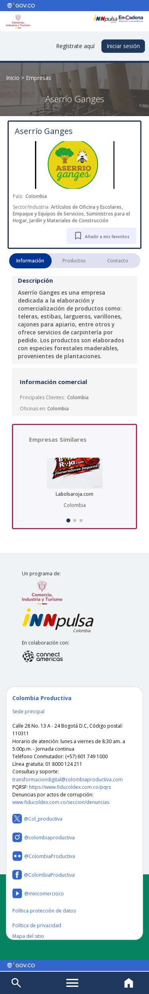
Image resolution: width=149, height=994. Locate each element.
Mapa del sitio (28, 936)
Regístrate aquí (75, 46)
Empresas (38, 78)
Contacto (117, 260)
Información (30, 260)
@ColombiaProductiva (43, 856)
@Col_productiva (37, 818)
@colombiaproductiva (43, 837)
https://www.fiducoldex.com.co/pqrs (70, 787)
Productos (74, 260)
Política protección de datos (44, 910)
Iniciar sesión (123, 46)
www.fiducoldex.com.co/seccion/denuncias (60, 802)
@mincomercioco (38, 893)
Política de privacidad (36, 925)
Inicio (12, 78)
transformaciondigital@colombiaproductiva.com (67, 779)
